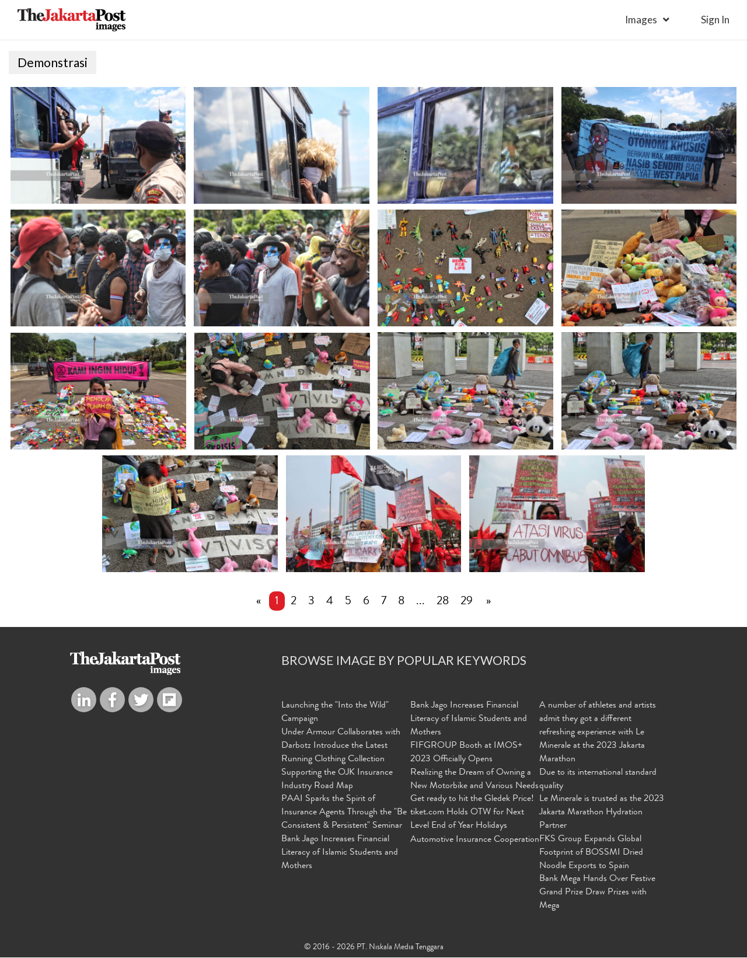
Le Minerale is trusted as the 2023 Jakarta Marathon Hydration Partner (601, 813)
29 (466, 602)
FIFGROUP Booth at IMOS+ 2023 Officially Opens (466, 753)
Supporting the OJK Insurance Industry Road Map (337, 780)
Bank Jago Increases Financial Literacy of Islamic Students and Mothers (339, 853)
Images (641, 19)
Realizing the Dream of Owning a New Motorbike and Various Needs (474, 780)
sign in (715, 19)
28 (443, 602)
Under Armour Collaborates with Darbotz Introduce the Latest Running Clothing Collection (340, 747)
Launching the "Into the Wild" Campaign (335, 713)
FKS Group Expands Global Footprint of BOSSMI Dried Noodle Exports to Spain (591, 853)
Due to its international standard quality (598, 780)
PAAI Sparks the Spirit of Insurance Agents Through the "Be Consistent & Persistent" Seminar (344, 813)
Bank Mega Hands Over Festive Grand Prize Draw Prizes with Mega (597, 893)
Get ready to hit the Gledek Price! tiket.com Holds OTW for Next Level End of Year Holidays (472, 813)
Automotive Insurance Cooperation (474, 840)
